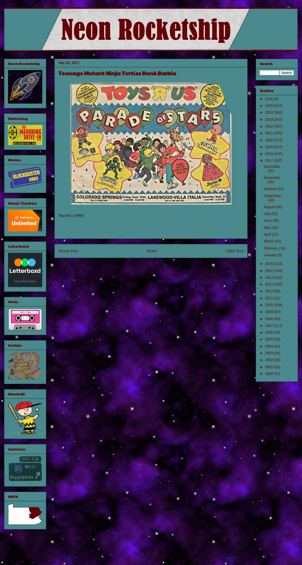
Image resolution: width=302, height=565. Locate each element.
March (269, 241)
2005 (269, 339)
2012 (269, 291)
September (272, 196)
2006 (269, 332)
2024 (269, 112)
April (268, 234)
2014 (269, 277)
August (270, 207)
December (272, 167)
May (268, 228)
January (271, 255)
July (267, 214)
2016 (269, 264)
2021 (269, 133)
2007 (269, 326)
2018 (269, 154)
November (272, 178)
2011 (269, 298)
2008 (269, 319)
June (268, 220)
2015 (269, 271)
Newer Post (68, 250)
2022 (269, 126)
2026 (269, 99)
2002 (269, 360)
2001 (269, 367)
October (271, 189)
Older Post (235, 250)
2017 (269, 161)
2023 (269, 119)
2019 (269, 147)
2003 (269, 353)
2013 (269, 284)
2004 (269, 346)
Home (152, 250)
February (271, 248)
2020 (269, 140)
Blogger (159, 555)
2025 (269, 106)
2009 (269, 312)
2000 (269, 374)
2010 (269, 305)
